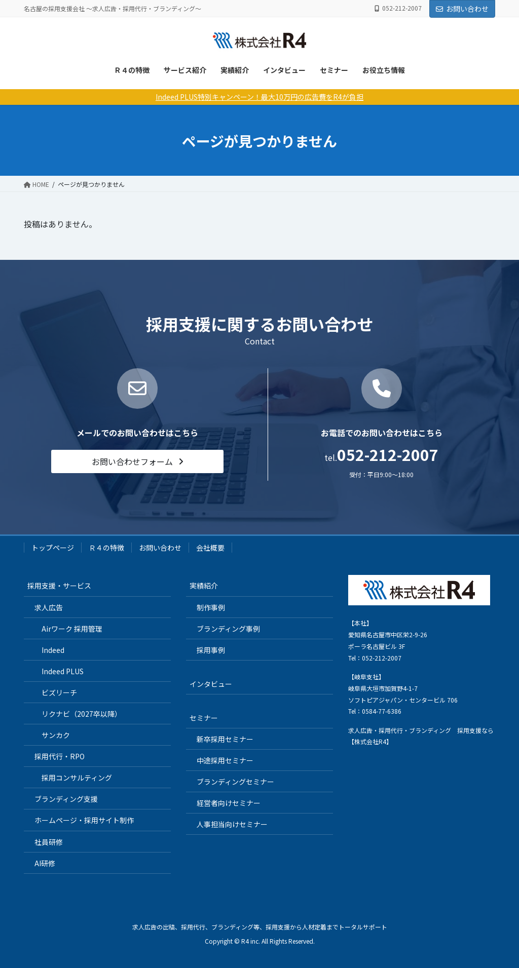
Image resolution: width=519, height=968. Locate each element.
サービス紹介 (185, 70)
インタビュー (284, 70)
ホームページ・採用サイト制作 (84, 820)
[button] (137, 461)
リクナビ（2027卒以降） (82, 714)
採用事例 (211, 650)
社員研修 (48, 842)
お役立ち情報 (383, 70)
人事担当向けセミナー (232, 824)
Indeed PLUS (63, 671)
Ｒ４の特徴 (132, 70)
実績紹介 (234, 70)
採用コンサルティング (77, 777)
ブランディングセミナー (235, 782)
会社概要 (210, 548)
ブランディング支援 (66, 799)
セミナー (334, 70)
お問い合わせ (462, 9)
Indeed (53, 650)
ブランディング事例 (228, 629)
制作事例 (211, 607)
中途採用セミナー (225, 760)
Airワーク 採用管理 (72, 629)
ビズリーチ (59, 692)
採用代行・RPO (59, 756)
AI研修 (44, 863)
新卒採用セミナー (225, 739)
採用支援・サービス (59, 585)
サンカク (56, 735)
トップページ (52, 548)
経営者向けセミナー (229, 803)
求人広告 (48, 607)
